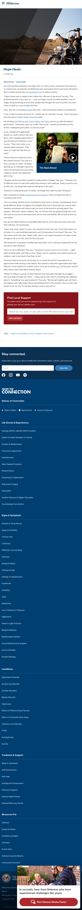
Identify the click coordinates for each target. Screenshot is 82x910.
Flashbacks (6, 583)
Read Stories (9, 81)
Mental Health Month (11, 796)
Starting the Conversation (12, 783)
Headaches (6, 603)
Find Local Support (19, 298)
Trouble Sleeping (8, 656)
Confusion (6, 543)
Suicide (5, 743)
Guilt (4, 596)
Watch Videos (10, 410)
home (46, 121)
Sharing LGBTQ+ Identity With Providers (19, 430)
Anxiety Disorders (9, 690)
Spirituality (6, 490)
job (57, 121)
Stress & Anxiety (8, 650)
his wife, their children (31, 121)
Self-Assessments (9, 769)
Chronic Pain (7, 536)
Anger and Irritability (19, 333)
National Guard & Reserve (12, 855)
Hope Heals (21, 81)
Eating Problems (8, 563)
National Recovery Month (12, 803)
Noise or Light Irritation (11, 623)
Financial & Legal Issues (11, 450)
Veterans (5, 822)
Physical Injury (8, 470)
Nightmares (6, 616)
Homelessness (8, 457)
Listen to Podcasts (45, 410)
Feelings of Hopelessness (12, 576)
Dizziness (6, 556)
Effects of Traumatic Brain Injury (15, 717)
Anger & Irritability (9, 530)
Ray (5, 85)
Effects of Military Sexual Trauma (15, 710)
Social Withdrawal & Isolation (14, 643)
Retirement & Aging (10, 484)
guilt (58, 266)
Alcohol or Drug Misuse (12, 523)
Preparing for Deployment (13, 477)
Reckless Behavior (9, 630)
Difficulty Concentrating (12, 550)
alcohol (29, 109)
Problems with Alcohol (44, 333)
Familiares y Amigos (10, 835)
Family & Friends (8, 829)
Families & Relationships (12, 444)
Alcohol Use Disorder (11, 683)
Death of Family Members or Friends (17, 437)
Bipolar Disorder (8, 697)
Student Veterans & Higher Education (17, 497)
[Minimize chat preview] (77, 868)
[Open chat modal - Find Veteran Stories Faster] (48, 902)
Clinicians (6, 842)
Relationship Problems (11, 636)
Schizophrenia (8, 737)
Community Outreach (11, 862)
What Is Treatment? (10, 763)
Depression (6, 703)
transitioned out (35, 92)
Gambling (6, 590)
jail (7, 131)
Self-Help (6, 776)
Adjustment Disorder (10, 677)
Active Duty (7, 849)
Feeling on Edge (8, 570)
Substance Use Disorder (12, 723)
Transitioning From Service (13, 504)
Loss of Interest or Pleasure (13, 610)
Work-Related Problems (12, 464)
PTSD (10, 175)
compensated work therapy (36, 194)
